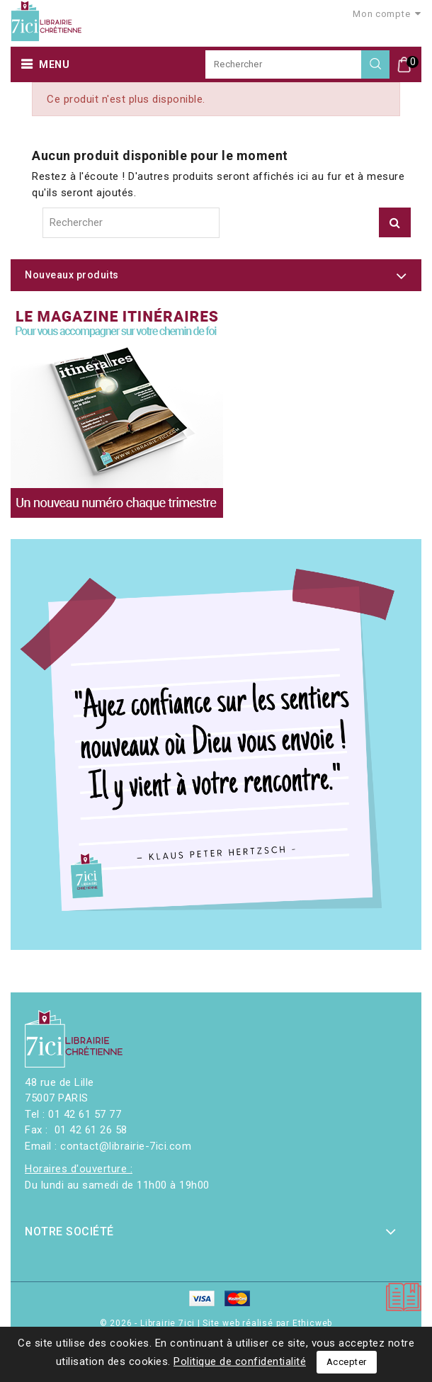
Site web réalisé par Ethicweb (267, 1323)
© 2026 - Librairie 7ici (149, 1323)
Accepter (346, 1361)
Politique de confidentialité (240, 1361)
